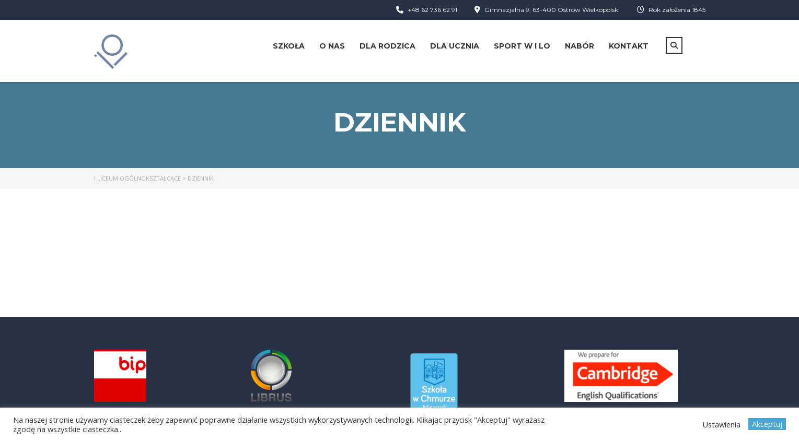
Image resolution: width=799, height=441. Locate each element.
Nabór (579, 46)
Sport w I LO (522, 46)
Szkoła (289, 46)
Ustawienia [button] (721, 424)
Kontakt (629, 46)
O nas (332, 46)
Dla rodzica (387, 46)
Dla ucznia (454, 46)
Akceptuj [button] (767, 424)
